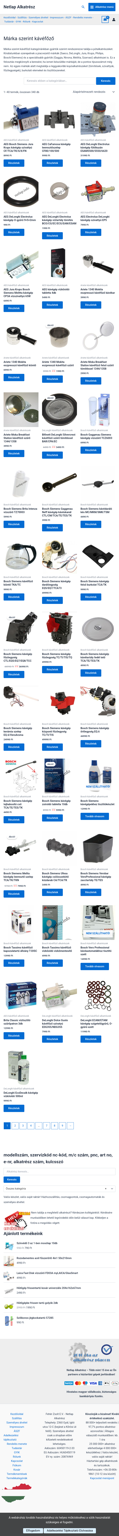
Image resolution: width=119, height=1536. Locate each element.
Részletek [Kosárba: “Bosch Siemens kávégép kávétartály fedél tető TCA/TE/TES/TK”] (91, 675)
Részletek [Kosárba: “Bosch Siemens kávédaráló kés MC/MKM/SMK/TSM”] (91, 526)
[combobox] (59, 1194)
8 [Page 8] (54, 1130)
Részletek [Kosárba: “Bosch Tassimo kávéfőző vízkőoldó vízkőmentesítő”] (53, 967)
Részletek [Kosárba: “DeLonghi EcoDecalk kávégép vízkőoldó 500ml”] (14, 1113)
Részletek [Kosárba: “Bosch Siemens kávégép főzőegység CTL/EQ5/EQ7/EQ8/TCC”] (14, 677)
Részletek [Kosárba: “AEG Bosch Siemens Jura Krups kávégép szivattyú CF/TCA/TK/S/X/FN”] (14, 163)
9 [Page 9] (62, 1130)
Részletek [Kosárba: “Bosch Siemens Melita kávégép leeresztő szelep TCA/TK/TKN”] (14, 897)
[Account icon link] (113, 19)
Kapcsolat (37, 21)
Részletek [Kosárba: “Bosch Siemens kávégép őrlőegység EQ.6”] (91, 746)
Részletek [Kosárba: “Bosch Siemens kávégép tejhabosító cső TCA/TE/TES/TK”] (14, 823)
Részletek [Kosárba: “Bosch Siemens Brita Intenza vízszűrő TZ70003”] (14, 526)
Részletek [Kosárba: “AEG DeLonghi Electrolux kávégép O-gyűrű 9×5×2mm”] (14, 232)
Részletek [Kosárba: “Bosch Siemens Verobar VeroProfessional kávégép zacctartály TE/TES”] (91, 896)
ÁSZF (68, 17)
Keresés (11, 1184)
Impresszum (57, 17)
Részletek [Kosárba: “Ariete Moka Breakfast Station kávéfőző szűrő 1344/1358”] (14, 455)
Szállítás (22, 17)
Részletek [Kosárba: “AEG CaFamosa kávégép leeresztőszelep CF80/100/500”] (53, 163)
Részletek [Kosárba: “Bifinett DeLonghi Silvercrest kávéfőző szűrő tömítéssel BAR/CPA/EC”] (53, 456)
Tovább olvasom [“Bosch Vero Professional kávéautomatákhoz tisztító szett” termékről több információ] (95, 970)
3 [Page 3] (23, 1130)
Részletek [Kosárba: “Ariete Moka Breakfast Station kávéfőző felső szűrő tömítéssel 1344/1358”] (91, 382)
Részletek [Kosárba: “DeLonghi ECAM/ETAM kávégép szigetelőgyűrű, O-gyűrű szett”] (91, 1043)
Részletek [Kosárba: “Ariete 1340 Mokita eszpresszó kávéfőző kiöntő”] (14, 378)
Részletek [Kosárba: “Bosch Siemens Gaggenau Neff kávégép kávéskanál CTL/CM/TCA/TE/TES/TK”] (53, 529)
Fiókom (17, 1465)
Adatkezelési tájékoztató (11, 1437)
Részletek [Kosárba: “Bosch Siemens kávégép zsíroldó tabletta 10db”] (53, 821)
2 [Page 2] (15, 1130)
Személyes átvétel (38, 17)
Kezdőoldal (10, 17)
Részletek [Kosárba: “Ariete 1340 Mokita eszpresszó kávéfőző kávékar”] (91, 305)
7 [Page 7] (46, 1130)
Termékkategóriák (16, 1478)
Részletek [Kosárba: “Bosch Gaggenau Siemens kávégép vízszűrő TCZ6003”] (91, 451)
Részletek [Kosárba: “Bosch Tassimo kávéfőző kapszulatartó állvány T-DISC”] (14, 967)
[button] (83, 7)
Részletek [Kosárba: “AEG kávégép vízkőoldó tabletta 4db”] (53, 305)
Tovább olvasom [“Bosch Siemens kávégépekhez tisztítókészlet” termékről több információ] (95, 819)
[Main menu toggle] (101, 7)
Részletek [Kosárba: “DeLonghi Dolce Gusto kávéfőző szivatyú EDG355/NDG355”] (53, 1043)
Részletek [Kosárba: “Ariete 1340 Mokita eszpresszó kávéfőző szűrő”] (53, 380)
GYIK (18, 21)
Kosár (16, 1469)
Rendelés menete (82, 17)
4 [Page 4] (30, 1130)
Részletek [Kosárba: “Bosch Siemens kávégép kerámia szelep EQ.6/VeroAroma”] (14, 750)
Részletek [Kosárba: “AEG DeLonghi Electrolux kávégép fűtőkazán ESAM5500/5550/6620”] (91, 163)
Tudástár (9, 21)
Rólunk (26, 21)
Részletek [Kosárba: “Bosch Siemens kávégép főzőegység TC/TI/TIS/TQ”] (53, 672)
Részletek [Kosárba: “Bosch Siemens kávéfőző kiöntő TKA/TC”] (14, 599)
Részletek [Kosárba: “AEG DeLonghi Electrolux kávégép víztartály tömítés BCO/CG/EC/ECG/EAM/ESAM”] (53, 236)
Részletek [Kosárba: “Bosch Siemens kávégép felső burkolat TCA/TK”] (91, 599)
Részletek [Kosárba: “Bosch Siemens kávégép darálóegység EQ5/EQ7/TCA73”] (53, 602)
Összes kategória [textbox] (56, 1194)
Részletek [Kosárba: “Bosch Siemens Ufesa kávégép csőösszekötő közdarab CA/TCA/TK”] (53, 896)
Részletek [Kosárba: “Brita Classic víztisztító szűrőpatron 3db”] (14, 1040)
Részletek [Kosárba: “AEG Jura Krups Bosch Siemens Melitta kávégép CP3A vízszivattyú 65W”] (14, 309)
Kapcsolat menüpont (102, 1478)
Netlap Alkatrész (19, 6)
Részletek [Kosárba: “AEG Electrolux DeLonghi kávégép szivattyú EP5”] (91, 232)
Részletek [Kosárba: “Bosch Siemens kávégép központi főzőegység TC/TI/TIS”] (53, 750)
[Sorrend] (93, 91)
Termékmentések (17, 1474)
